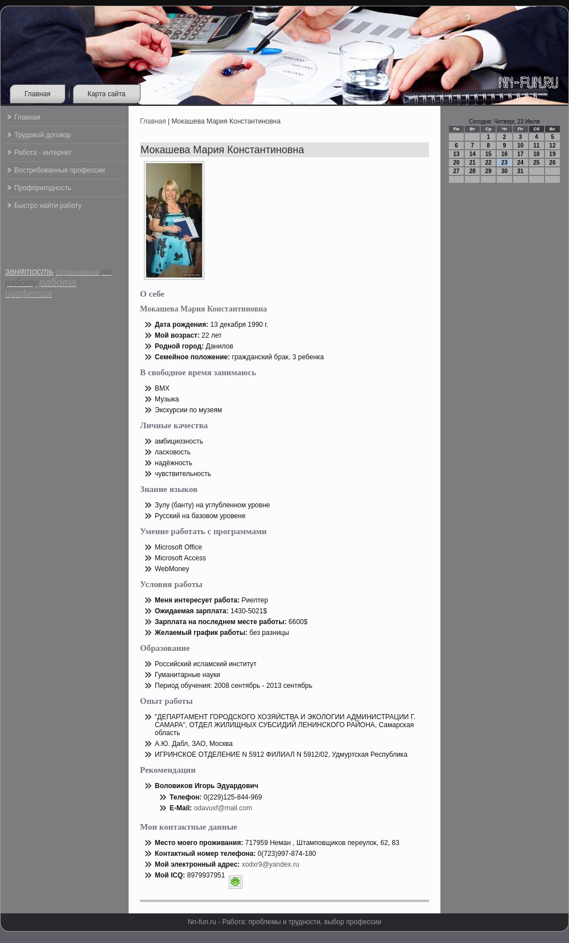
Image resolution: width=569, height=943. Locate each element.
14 (472, 154)
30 (504, 171)
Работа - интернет (43, 153)
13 (456, 154)
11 (536, 145)
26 (552, 162)
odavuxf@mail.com (223, 808)
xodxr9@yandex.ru (270, 864)
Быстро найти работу (47, 206)
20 (456, 162)
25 (536, 162)
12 (552, 145)
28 (472, 171)
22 (488, 162)
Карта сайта (107, 94)
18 (536, 154)
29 (488, 171)
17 (520, 154)
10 (520, 145)
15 (488, 154)
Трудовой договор (42, 135)
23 (504, 162)
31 (520, 171)
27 (456, 171)
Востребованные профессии (59, 170)
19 (552, 154)
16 (504, 154)
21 (472, 162)
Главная (37, 94)
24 (520, 162)
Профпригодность (42, 188)
